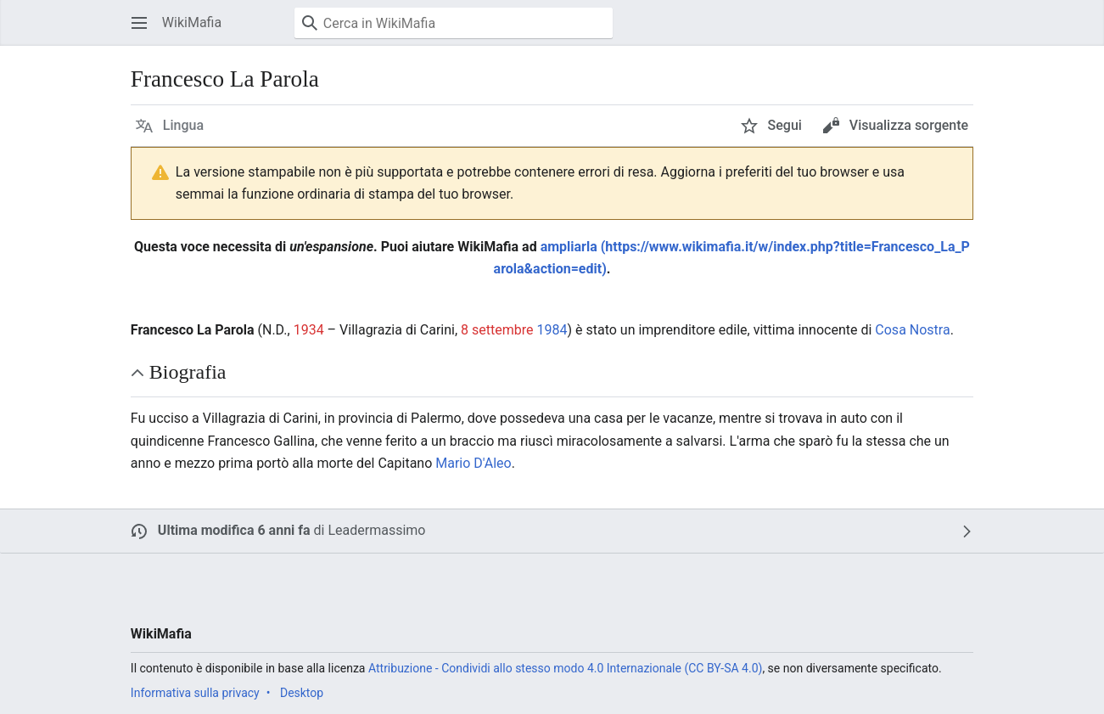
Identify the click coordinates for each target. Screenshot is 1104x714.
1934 (309, 330)
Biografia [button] (188, 372)
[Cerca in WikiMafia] (453, 23)
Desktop (301, 693)
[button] (139, 23)
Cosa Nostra (912, 330)
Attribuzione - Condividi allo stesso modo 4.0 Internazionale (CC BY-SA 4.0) (565, 668)
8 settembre (497, 330)
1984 (551, 330)
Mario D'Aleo (473, 463)
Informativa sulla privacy (195, 693)
